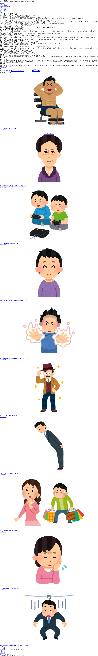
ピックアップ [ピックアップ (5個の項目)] (17, 70)
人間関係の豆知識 (5, 6)
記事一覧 (2, 4)
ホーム (2, 3)
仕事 (1, 12)
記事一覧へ (3, 67)
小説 (1, 8)
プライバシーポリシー (6, 654)
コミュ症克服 (3, 5)
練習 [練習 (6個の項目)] (34, 70)
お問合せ (2, 10)
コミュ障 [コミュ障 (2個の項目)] (8, 71)
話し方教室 (3, 9)
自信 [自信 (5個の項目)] (38, 70)
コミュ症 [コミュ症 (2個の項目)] (2, 71)
